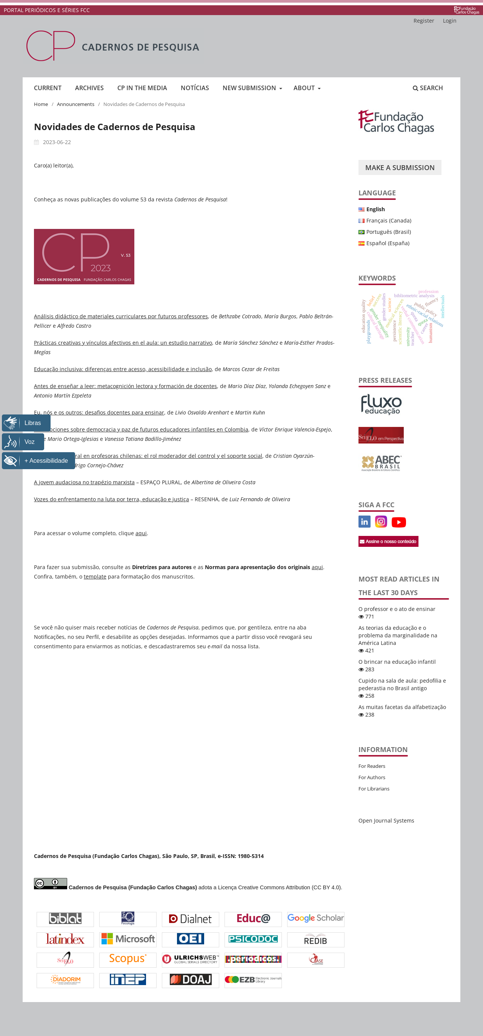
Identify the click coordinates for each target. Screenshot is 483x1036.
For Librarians (373, 788)
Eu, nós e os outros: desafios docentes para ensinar (99, 412)
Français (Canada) (388, 220)
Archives (89, 88)
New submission (250, 88)
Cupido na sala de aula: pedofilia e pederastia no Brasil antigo (402, 684)
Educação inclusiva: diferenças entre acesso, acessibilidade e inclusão (123, 369)
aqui (141, 533)
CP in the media (142, 88)
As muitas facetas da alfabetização (402, 707)
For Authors (371, 777)
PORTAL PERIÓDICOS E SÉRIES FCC (47, 10)
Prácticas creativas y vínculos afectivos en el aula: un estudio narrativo (123, 342)
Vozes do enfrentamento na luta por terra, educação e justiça (111, 499)
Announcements (75, 104)
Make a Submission (400, 167)
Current (48, 88)
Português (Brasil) (388, 231)
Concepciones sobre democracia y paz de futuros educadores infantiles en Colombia (141, 429)
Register (424, 20)
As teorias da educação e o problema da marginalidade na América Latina (397, 635)
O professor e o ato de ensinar (396, 608)
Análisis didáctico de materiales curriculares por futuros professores (121, 316)
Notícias (195, 88)
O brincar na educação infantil (397, 661)
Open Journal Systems (386, 820)
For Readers (371, 766)
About (305, 88)
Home (41, 104)
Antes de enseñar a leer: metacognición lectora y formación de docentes (125, 386)
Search (428, 88)
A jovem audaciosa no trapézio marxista (84, 482)
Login (450, 20)
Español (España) (387, 243)
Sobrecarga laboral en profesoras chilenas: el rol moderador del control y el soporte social (148, 455)
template (95, 576)
